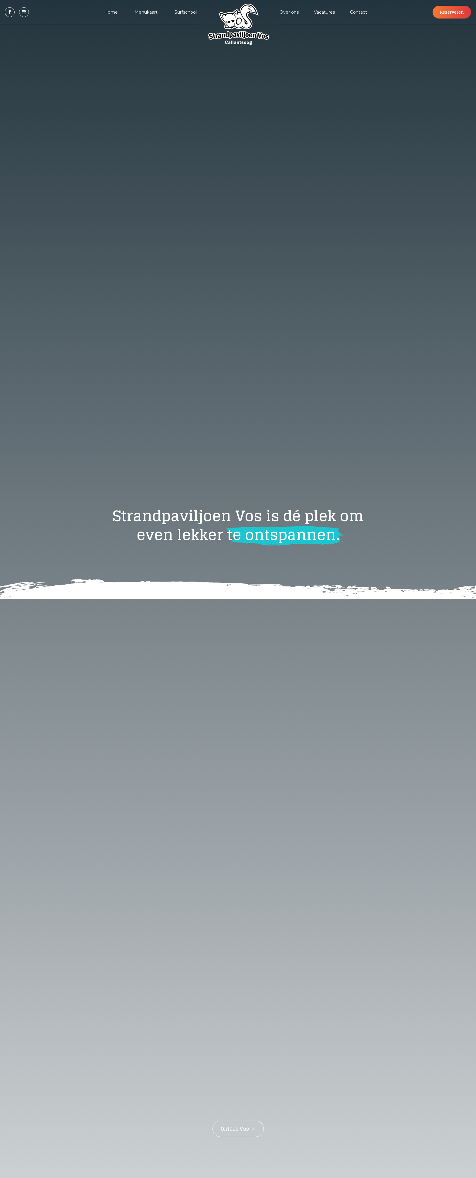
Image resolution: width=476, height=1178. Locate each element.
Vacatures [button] (324, 12)
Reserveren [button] (452, 12)
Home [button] (111, 12)
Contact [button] (358, 12)
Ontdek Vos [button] (235, 1129)
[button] (10, 12)
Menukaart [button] (146, 12)
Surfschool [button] (186, 12)
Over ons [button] (289, 12)
